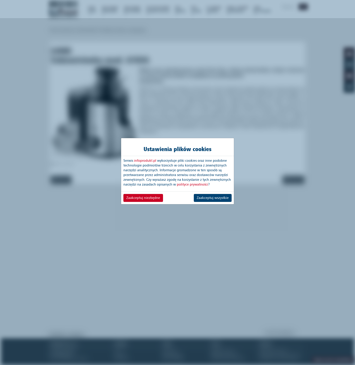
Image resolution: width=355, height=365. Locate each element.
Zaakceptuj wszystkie (213, 198)
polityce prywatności (192, 184)
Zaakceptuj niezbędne (143, 198)
